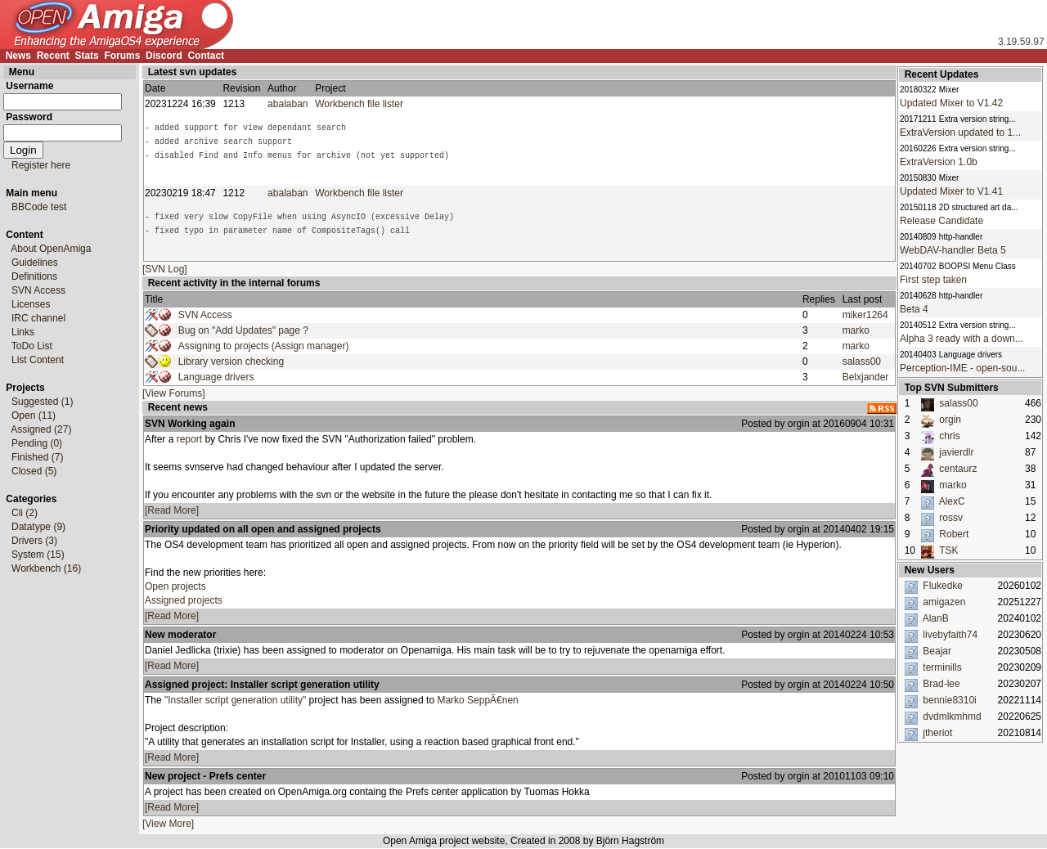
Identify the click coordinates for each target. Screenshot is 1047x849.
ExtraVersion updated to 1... (960, 132)
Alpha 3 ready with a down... (961, 338)
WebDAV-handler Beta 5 (953, 250)
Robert (953, 534)
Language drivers (216, 377)
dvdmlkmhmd (952, 716)
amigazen (944, 602)
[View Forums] (173, 393)
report (189, 439)
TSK (948, 550)
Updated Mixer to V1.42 (951, 103)
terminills (942, 667)
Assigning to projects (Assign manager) (263, 346)
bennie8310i (949, 700)
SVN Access (205, 315)
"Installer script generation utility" (235, 700)
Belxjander (866, 377)
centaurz (958, 468)
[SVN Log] (164, 269)
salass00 (862, 361)
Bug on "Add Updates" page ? (243, 330)
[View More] (168, 823)
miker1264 (865, 315)
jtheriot (937, 733)
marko (856, 330)
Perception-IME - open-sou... (962, 368)
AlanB (936, 618)
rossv (951, 517)
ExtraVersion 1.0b (938, 162)
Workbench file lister (362, 104)
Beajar (937, 651)
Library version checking (231, 361)
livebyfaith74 (950, 634)
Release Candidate (941, 221)
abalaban (287, 104)
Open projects (175, 586)
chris (949, 436)
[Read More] (172, 510)
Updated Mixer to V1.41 (951, 191)
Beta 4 (914, 309)
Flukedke (943, 585)
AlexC (952, 501)
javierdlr (956, 452)
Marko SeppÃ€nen (477, 700)
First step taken (933, 279)
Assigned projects (183, 600)
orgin (950, 419)
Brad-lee (941, 684)
